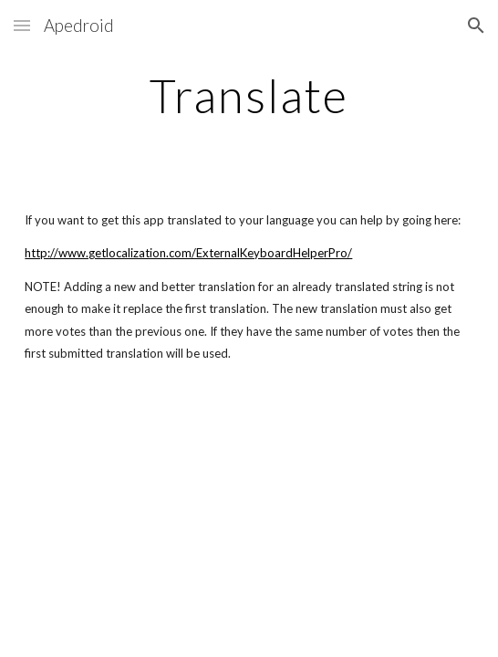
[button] (22, 25)
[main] (248, 96)
